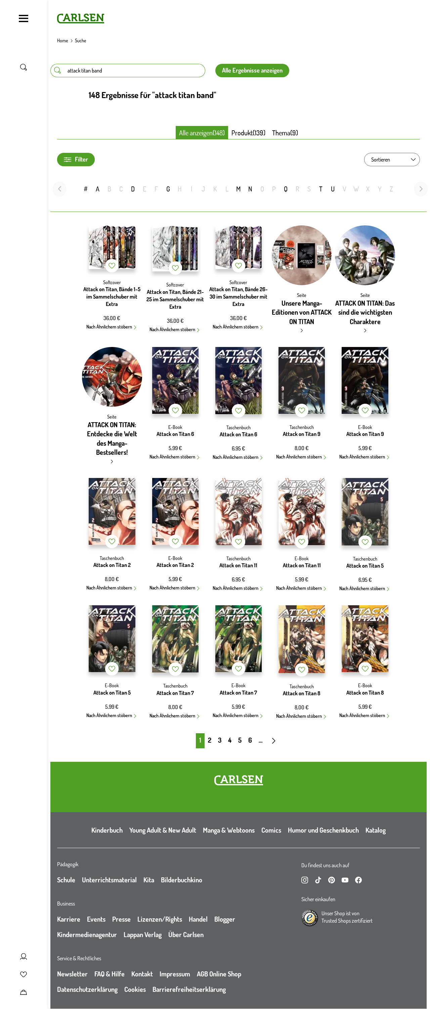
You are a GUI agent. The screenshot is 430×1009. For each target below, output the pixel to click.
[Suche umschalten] (23, 67)
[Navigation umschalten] (23, 18)
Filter (76, 159)
